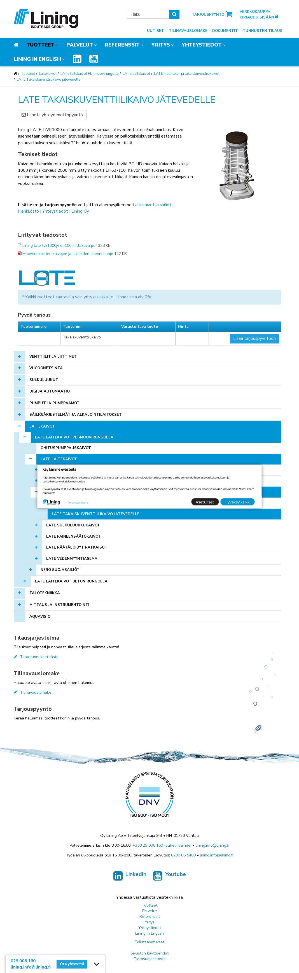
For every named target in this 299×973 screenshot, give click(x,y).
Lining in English (37, 59)
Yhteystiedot (202, 44)
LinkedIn (129, 877)
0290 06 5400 (183, 855)
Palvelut (79, 44)
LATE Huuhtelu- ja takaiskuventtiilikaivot (186, 73)
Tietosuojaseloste (150, 959)
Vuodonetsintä (46, 368)
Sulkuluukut (43, 379)
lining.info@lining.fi (212, 845)
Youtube (169, 877)
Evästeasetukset (149, 942)
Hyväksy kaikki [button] (237, 501)
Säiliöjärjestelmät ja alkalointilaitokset (75, 414)
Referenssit (122, 44)
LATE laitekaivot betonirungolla (71, 581)
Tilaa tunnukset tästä (36, 656)
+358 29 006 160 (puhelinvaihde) (161, 845)
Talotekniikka (44, 593)
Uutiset (155, 30)
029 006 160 (23, 961)
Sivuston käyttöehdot (149, 953)
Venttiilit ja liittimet (53, 356)
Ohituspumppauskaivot (66, 447)
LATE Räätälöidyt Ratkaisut (77, 547)
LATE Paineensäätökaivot (73, 536)
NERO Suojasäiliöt (60, 569)
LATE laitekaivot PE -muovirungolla (89, 73)
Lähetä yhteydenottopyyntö (52, 115)
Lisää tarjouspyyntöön (254, 338)
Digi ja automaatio (49, 391)
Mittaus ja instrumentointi (59, 604)
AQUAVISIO (39, 616)
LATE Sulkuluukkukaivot (73, 525)
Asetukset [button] (205, 501)
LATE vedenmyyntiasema (71, 558)
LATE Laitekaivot (136, 73)
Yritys (160, 44)
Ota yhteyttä (72, 964)
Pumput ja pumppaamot (54, 403)
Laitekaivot (48, 73)
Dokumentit (225, 30)
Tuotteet (40, 44)
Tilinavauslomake (188, 30)
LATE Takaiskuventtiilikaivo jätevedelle (48, 79)
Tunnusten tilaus (262, 30)
